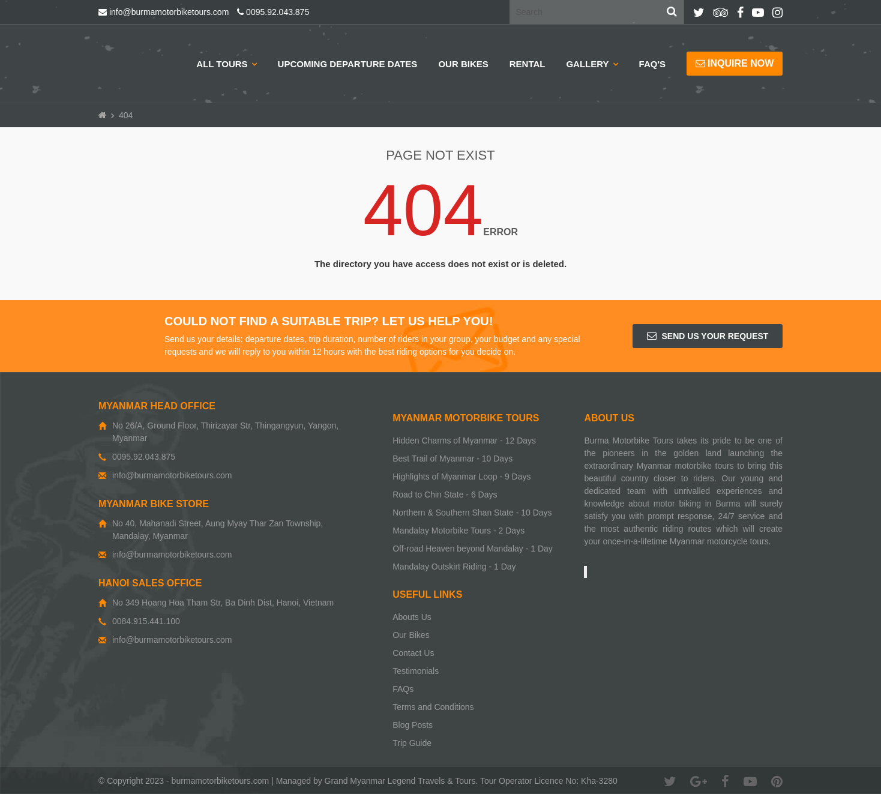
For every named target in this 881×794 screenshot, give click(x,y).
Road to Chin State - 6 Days (444, 494)
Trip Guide (411, 743)
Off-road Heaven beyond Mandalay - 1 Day (472, 548)
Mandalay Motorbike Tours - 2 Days (458, 530)
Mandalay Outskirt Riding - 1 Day (454, 566)
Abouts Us (411, 617)
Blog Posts (412, 725)
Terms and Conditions (433, 707)
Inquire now (735, 63)
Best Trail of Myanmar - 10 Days (452, 458)
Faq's (652, 64)
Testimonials (415, 671)
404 (126, 115)
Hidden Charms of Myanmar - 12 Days (464, 440)
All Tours (221, 64)
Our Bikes (463, 64)
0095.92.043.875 (273, 12)
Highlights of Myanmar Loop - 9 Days (461, 476)
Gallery (587, 64)
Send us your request (708, 336)
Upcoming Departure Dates (348, 64)
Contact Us (413, 653)
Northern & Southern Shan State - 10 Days (472, 512)
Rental (528, 64)
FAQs (402, 689)
